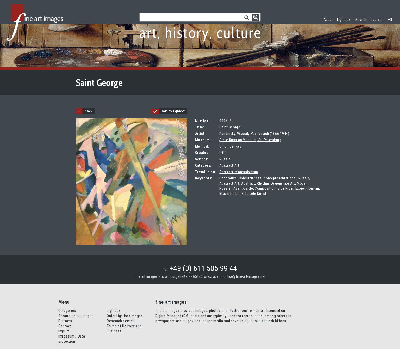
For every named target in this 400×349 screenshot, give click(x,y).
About (328, 20)
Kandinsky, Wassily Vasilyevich (244, 133)
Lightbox (345, 19)
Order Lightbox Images (125, 316)
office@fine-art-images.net (244, 276)
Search (360, 20)
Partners (65, 321)
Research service (121, 321)
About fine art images (76, 316)
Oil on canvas (230, 146)
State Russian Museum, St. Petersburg (250, 140)
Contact (64, 326)
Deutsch (377, 20)
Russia (224, 159)
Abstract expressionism (238, 172)
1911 (223, 153)
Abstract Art (229, 165)
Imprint (64, 331)
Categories (67, 311)
